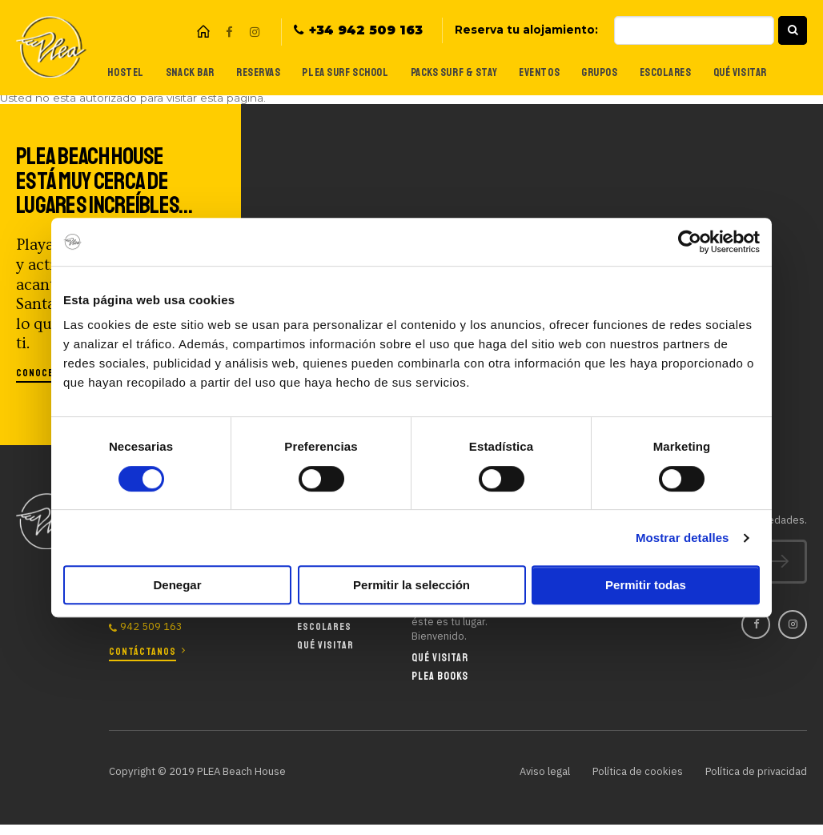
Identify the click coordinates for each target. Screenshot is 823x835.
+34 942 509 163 (366, 30)
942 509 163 (151, 626)
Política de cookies (635, 771)
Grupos (596, 72)
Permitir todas (645, 585)
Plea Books (440, 676)
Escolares (663, 72)
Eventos (536, 72)
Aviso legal (542, 771)
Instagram (254, 32)
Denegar (177, 585)
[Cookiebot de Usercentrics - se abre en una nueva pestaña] (690, 242)
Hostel (116, 72)
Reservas (251, 72)
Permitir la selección (411, 585)
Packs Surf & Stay (449, 72)
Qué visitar (739, 72)
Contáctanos (142, 651)
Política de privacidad (755, 771)
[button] (792, 30)
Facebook (229, 32)
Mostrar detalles (682, 537)
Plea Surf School (339, 72)
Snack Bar (181, 72)
